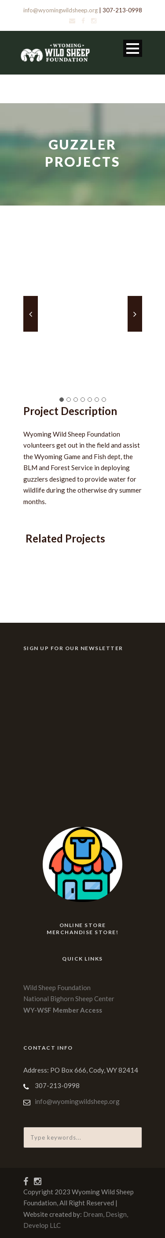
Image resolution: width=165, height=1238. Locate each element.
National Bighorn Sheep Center (68, 998)
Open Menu (132, 48)
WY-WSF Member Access (62, 1010)
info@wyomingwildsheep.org (60, 10)
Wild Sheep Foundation (57, 987)
